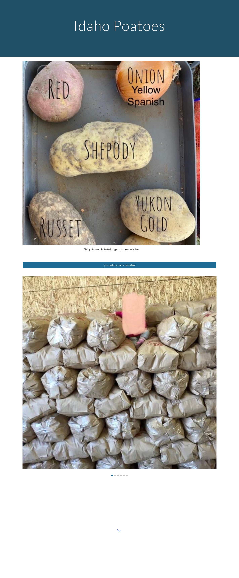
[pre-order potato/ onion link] (119, 265)
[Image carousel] (119, 376)
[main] (119, 28)
